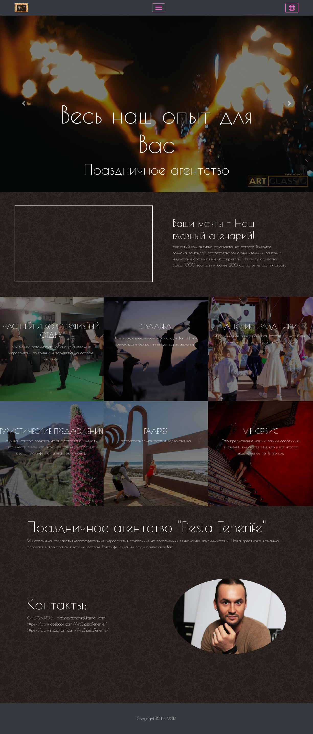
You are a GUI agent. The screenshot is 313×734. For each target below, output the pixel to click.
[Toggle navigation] (158, 7)
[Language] (291, 8)
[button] (23, 103)
